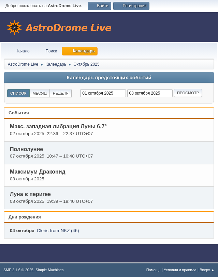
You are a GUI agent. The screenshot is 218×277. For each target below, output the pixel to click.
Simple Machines (49, 270)
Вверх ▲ (207, 270)
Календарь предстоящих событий (109, 77)
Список (18, 93)
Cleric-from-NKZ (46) (58, 230)
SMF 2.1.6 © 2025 (18, 270)
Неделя (61, 93)
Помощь (153, 270)
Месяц (40, 93)
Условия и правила (180, 270)
